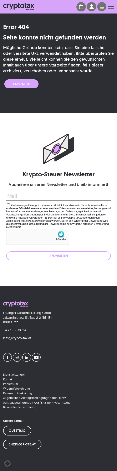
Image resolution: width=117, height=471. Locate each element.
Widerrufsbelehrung (16, 388)
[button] (7, 463)
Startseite (21, 84)
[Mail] (58, 196)
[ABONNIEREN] (58, 255)
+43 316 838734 (14, 330)
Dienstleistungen (14, 374)
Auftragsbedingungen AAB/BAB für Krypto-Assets (36, 403)
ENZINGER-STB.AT (22, 444)
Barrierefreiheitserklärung (19, 407)
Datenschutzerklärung (17, 393)
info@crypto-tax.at (17, 338)
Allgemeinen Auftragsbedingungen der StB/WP (35, 398)
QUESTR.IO (17, 430)
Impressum (10, 384)
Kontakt (8, 379)
